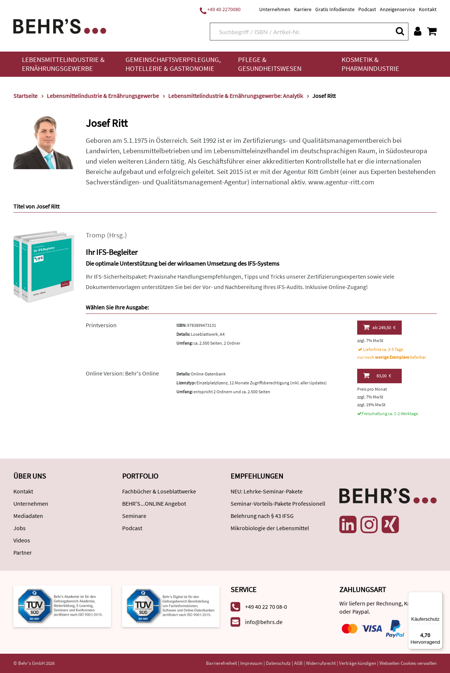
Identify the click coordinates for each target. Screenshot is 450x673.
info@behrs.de (264, 622)
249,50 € (379, 327)
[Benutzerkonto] (417, 31)
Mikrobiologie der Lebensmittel (270, 528)
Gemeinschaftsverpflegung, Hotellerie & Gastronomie (173, 64)
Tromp (95, 235)
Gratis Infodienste (335, 9)
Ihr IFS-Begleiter (111, 252)
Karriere (303, 9)
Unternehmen (274, 9)
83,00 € (377, 375)
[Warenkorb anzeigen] (432, 31)
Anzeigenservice (397, 9)
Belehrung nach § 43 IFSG (262, 515)
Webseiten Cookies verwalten (408, 663)
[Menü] (438, 596)
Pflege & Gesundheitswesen (269, 64)
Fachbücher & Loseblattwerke (159, 491)
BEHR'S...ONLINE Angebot (154, 503)
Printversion (101, 325)
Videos (21, 540)
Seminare (134, 515)
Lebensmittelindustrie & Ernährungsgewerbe (63, 64)
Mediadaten (28, 515)
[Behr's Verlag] (59, 25)
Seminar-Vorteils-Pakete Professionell (278, 503)
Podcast (367, 9)
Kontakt (428, 9)
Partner (22, 552)
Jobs (19, 528)
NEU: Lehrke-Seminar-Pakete (267, 491)
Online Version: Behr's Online (122, 373)
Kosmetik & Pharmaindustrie (370, 64)
